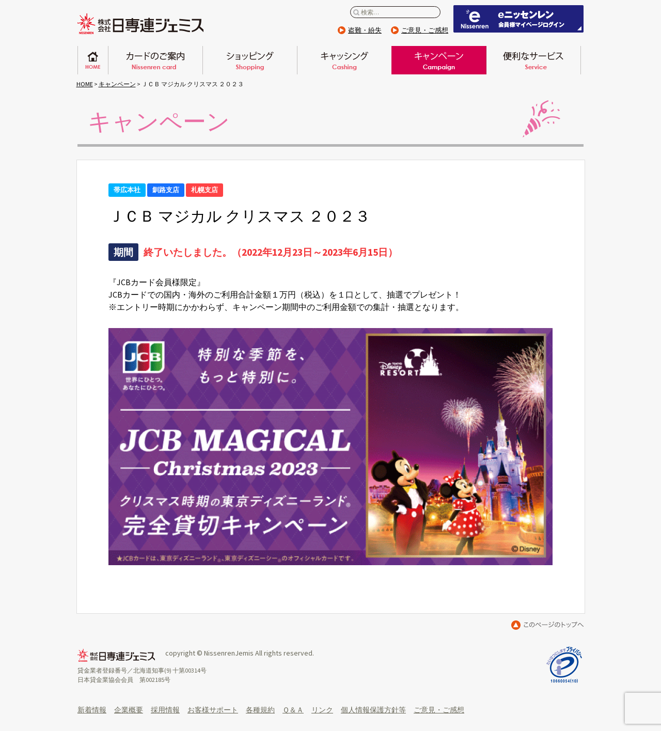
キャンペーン (438, 60)
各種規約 (260, 709)
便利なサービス (533, 60)
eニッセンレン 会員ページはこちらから (518, 19)
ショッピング (249, 60)
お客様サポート (212, 709)
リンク (322, 709)
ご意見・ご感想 (424, 30)
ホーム (92, 60)
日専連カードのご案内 (155, 60)
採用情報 (165, 709)
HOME (84, 84)
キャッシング (344, 60)
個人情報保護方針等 (373, 709)
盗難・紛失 (365, 30)
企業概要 (128, 709)
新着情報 (91, 709)
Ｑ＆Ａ (293, 709)
